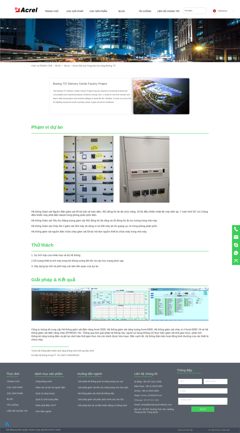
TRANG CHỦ (51, 11)
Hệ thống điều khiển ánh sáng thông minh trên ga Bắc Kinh (66, 351)
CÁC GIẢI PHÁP (75, 11)
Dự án (67, 66)
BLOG (121, 11)
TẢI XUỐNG (145, 11)
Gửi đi (203, 409)
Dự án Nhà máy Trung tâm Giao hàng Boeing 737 (94, 66)
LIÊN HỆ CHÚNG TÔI (168, 11)
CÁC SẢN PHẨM (98, 11)
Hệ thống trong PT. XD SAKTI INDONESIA (59, 355)
